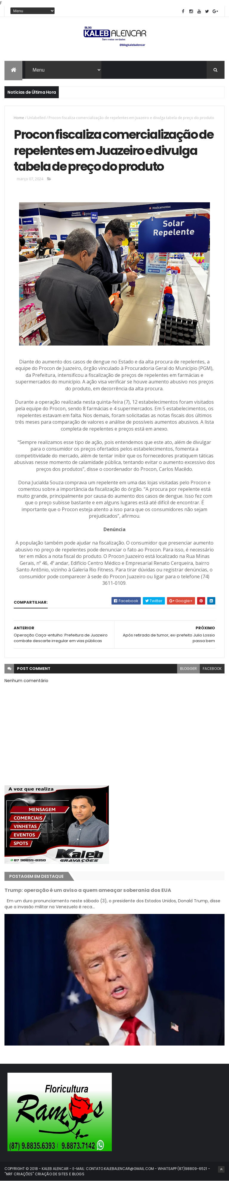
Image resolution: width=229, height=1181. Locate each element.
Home (19, 117)
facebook (212, 668)
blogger (188, 668)
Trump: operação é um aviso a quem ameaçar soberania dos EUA (87, 890)
